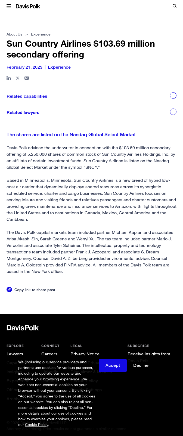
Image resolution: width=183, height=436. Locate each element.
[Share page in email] (26, 79)
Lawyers (15, 354)
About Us (14, 34)
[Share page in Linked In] (9, 79)
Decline (140, 365)
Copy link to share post (34, 289)
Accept (113, 365)
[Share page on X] (17, 79)
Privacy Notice (85, 354)
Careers (49, 354)
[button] (9, 6)
